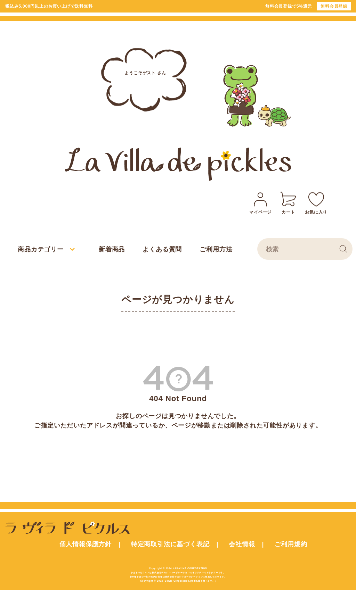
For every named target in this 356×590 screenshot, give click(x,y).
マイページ (260, 202)
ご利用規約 (290, 544)
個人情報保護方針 (85, 544)
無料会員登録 (334, 6)
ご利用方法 (216, 249)
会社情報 (242, 544)
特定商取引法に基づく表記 (170, 544)
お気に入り (316, 202)
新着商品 (112, 249)
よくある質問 (162, 249)
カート (288, 202)
